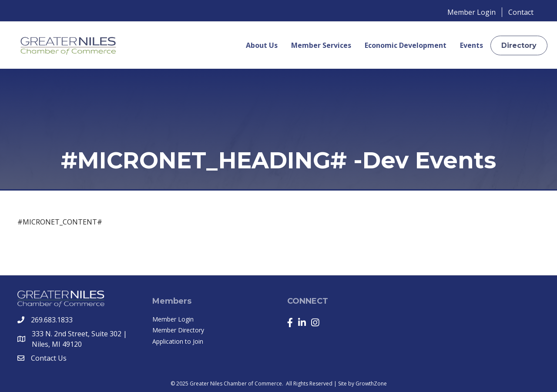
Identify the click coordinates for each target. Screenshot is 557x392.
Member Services (321, 45)
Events (471, 45)
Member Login (471, 12)
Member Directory (178, 330)
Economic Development (405, 45)
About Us (262, 45)
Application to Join (177, 341)
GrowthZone (371, 383)
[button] (518, 45)
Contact (521, 12)
